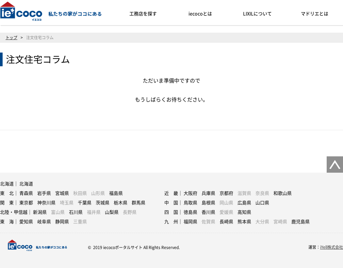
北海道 (26, 183)
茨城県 (102, 202)
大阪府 (190, 193)
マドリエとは (314, 13)
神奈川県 (46, 202)
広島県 (244, 202)
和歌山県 (282, 193)
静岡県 (62, 221)
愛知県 (26, 221)
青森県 (26, 193)
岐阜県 (44, 221)
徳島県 (190, 212)
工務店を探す (143, 13)
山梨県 (112, 212)
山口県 (262, 202)
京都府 (226, 193)
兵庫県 (208, 193)
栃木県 (120, 202)
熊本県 (244, 221)
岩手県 (44, 193)
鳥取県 (190, 202)
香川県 (208, 212)
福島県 (116, 193)
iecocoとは (200, 13)
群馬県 (138, 202)
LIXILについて (257, 13)
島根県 (208, 202)
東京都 (26, 202)
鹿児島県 (300, 221)
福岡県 (190, 221)
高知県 (244, 212)
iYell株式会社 (331, 247)
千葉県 (84, 202)
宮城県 (62, 193)
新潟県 (40, 212)
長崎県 (226, 221)
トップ (11, 37)
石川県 (76, 212)
